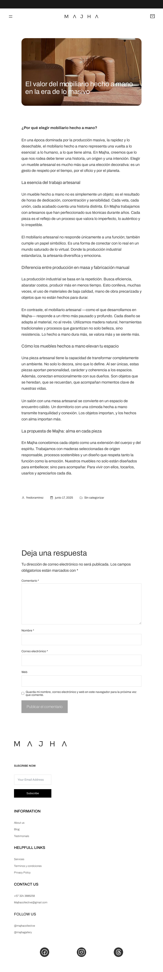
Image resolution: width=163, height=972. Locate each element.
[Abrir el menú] (10, 16)
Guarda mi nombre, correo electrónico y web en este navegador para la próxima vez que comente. (81, 694)
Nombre (27, 630)
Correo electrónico (34, 651)
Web (24, 672)
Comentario (30, 580)
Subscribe (32, 793)
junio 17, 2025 (64, 497)
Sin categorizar (94, 497)
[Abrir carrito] (152, 16)
